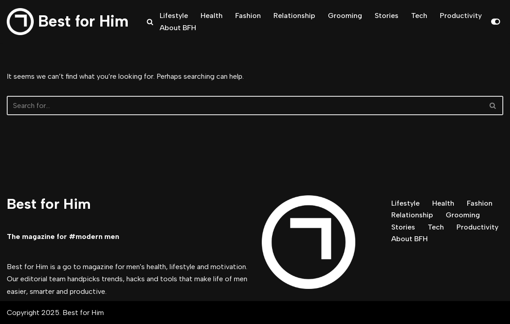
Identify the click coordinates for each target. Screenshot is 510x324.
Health (212, 15)
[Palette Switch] (495, 21)
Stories (386, 15)
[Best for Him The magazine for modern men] (68, 21)
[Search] (150, 21)
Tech (419, 15)
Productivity (461, 15)
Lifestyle (174, 15)
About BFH (178, 27)
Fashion (248, 15)
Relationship (294, 15)
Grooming (345, 15)
